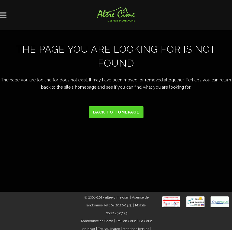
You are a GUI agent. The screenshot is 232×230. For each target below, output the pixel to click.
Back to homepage (116, 112)
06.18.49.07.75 (116, 213)
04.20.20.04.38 (121, 205)
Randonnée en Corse (97, 221)
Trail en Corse (126, 221)
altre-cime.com (117, 197)
